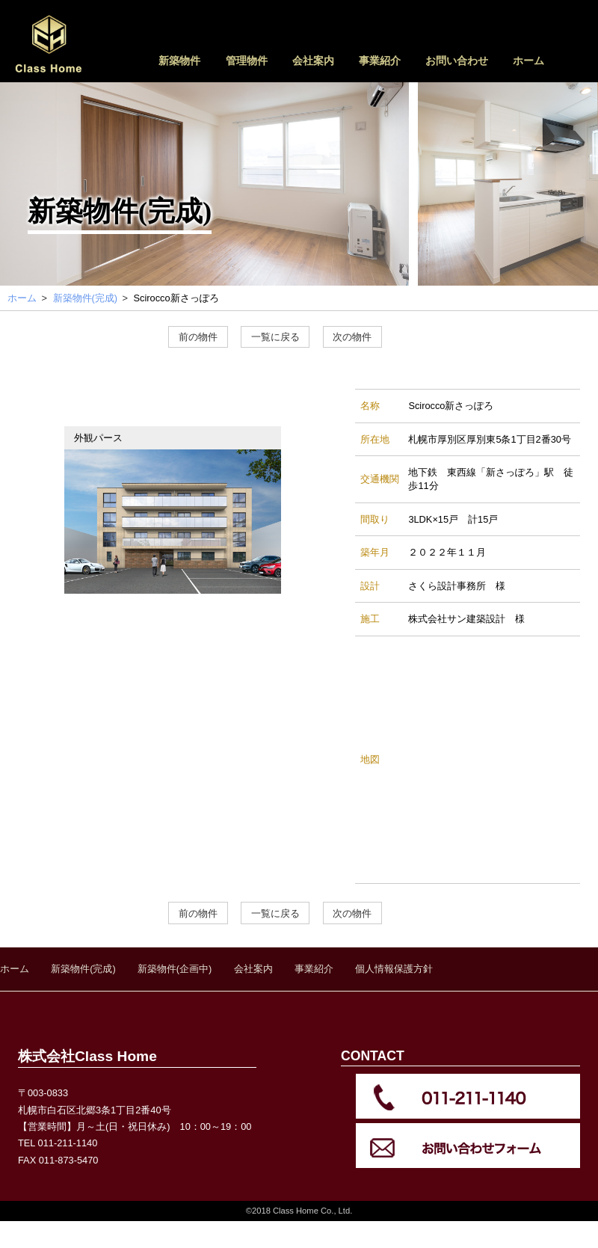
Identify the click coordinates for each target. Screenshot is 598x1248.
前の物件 (198, 336)
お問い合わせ (456, 61)
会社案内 (313, 61)
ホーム (528, 61)
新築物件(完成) (83, 968)
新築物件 (179, 61)
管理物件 (247, 61)
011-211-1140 (68, 1143)
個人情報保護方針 (394, 968)
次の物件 (352, 336)
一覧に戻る (275, 336)
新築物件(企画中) (175, 968)
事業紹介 (380, 61)
